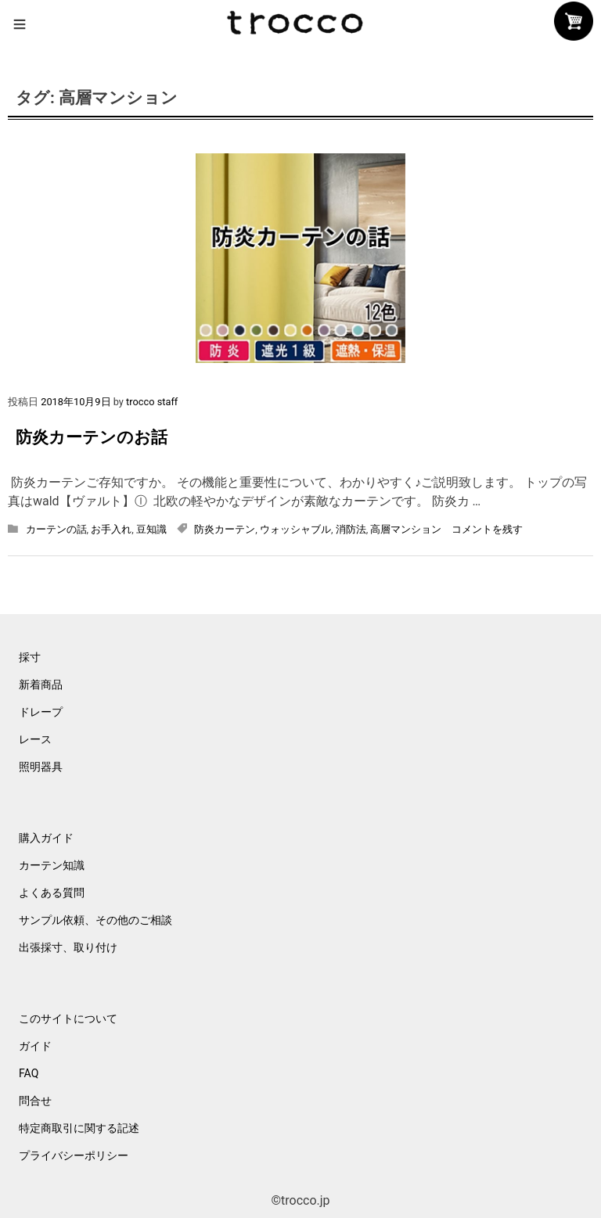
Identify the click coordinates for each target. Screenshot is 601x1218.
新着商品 (41, 684)
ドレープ (41, 712)
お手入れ (111, 529)
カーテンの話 (56, 529)
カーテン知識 (52, 865)
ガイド (35, 1046)
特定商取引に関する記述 (79, 1128)
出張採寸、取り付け (68, 947)
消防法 (351, 529)
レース (35, 739)
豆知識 (151, 529)
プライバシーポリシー (73, 1155)
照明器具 (41, 766)
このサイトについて (68, 1018)
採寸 (30, 657)
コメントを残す (487, 529)
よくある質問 (52, 892)
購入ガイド (46, 838)
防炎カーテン (224, 529)
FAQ (28, 1073)
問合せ (35, 1100)
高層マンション (405, 529)
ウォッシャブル (295, 529)
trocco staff (152, 402)
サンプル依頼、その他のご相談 (95, 920)
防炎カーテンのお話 (91, 437)
